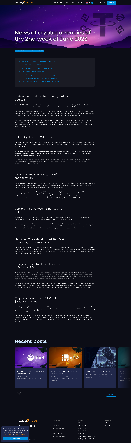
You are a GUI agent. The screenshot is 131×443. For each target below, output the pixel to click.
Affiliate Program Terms (60, 436)
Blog (61, 2)
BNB (17, 51)
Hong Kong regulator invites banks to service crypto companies (43, 75)
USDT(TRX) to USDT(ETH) (86, 436)
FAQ (67, 2)
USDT (41, 51)
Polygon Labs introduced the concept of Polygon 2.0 (39, 78)
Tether (34, 51)
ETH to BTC (82, 433)
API (73, 2)
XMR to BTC (82, 425)
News (28, 51)
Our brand (56, 425)
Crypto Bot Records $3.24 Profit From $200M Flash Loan (40, 81)
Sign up (111, 2)
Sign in (102, 2)
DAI (22, 51)
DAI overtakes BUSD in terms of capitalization (37, 68)
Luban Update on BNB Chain (31, 65)
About (55, 2)
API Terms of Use (58, 439)
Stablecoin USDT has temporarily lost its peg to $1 (38, 61)
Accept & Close (16, 438)
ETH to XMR (82, 431)
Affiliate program (58, 428)
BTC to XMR (82, 428)
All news (111, 394)
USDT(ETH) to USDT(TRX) (86, 439)
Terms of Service (58, 431)
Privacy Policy (57, 433)
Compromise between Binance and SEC (35, 71)
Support (79, 2)
